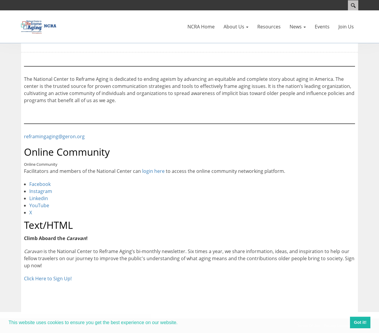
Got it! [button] (360, 322)
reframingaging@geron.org (54, 136)
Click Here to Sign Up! (48, 278)
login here (153, 171)
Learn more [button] (193, 322)
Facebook (40, 184)
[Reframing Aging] (38, 26)
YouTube (39, 205)
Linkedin (38, 198)
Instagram (40, 191)
